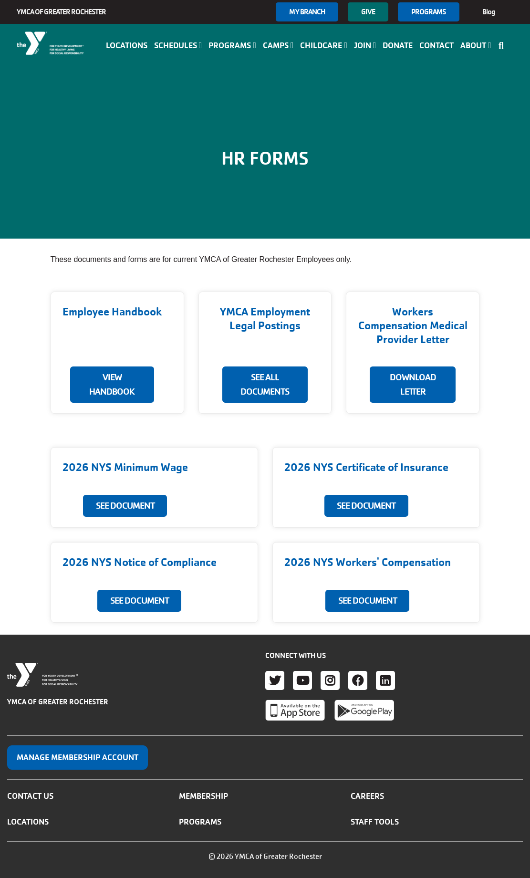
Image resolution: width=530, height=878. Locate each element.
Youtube (302, 680)
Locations (126, 45)
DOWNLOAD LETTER (413, 384)
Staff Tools (375, 821)
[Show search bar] (504, 46)
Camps (278, 45)
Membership (203, 796)
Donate (398, 45)
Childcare (323, 45)
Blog (488, 11)
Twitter (274, 680)
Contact (436, 45)
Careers (367, 796)
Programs (428, 11)
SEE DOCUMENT (125, 506)
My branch (307, 11)
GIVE (367, 11)
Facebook (357, 680)
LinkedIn (385, 680)
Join (365, 45)
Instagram (330, 680)
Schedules (178, 45)
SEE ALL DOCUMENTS (264, 384)
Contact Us (30, 796)
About (475, 45)
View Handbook (112, 384)
